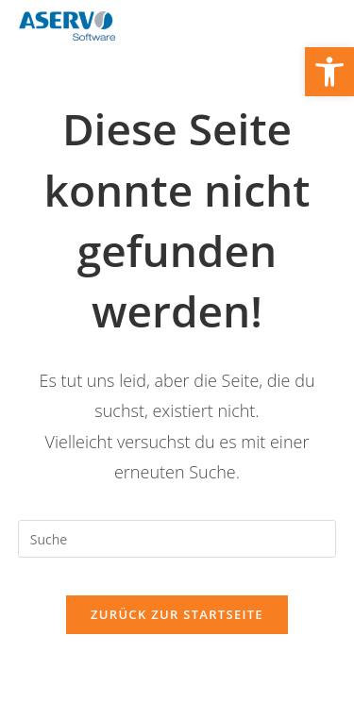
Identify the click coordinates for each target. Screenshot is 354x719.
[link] (329, 71)
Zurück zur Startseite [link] (177, 614)
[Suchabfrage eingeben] (177, 539)
